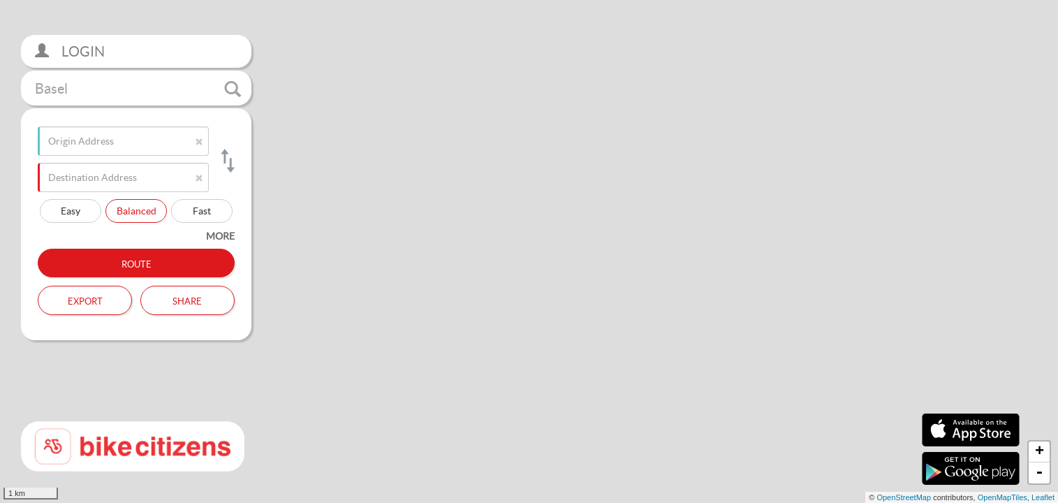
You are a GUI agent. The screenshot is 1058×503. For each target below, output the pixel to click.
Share (187, 299)
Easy (70, 211)
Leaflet (1043, 497)
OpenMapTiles (1002, 497)
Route (137, 262)
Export (85, 299)
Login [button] (70, 51)
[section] (529, 251)
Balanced (136, 211)
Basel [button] (138, 89)
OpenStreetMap (903, 497)
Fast (202, 211)
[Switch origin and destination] (227, 161)
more (220, 236)
